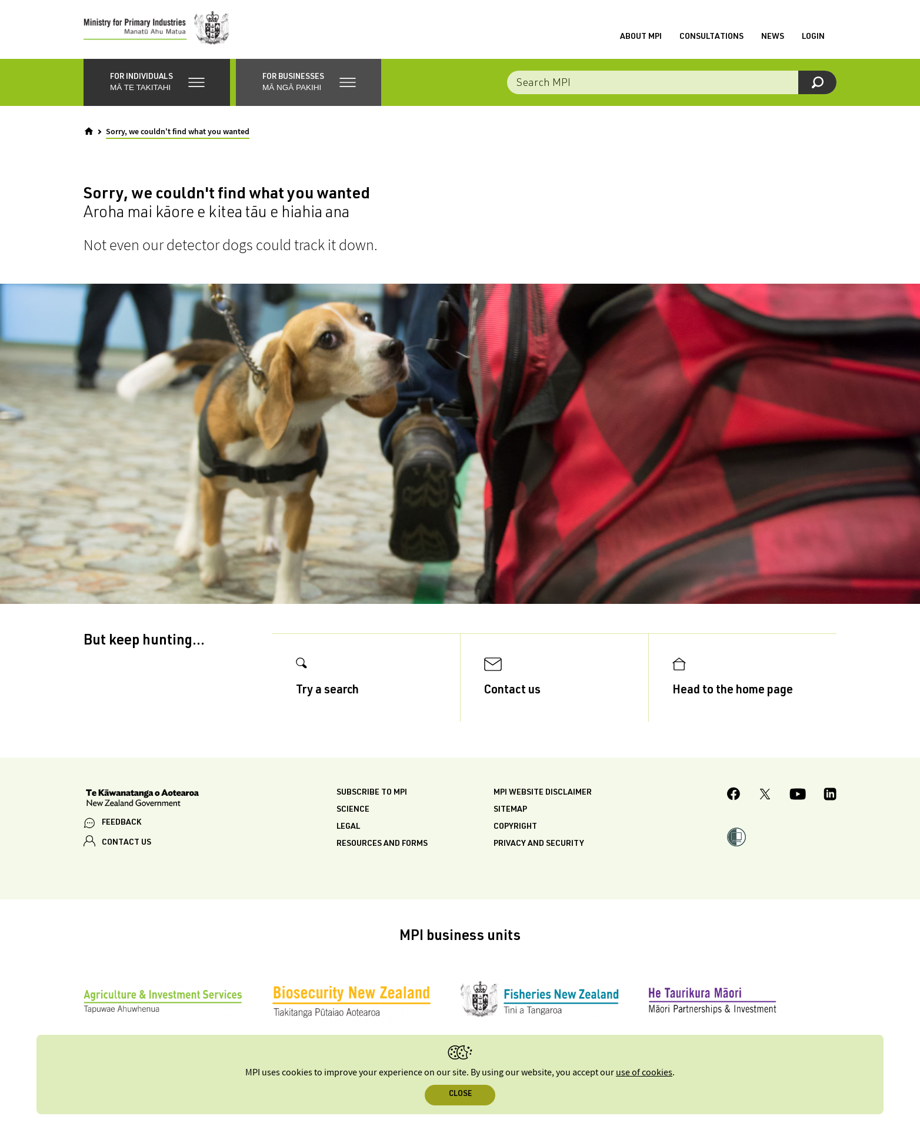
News (772, 37)
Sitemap (510, 810)
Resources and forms (382, 844)
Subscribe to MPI (371, 793)
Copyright (515, 827)
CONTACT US (126, 843)
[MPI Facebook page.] (734, 795)
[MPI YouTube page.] (797, 795)
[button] (157, 82)
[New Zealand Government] (142, 799)
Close (460, 1094)
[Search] (817, 82)
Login (813, 37)
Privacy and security (539, 844)
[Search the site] (671, 82)
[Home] (89, 131)
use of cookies (644, 1073)
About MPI (641, 37)
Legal (348, 827)
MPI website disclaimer (543, 793)
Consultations (711, 37)
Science (352, 810)
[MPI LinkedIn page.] (830, 796)
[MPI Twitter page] (765, 796)
